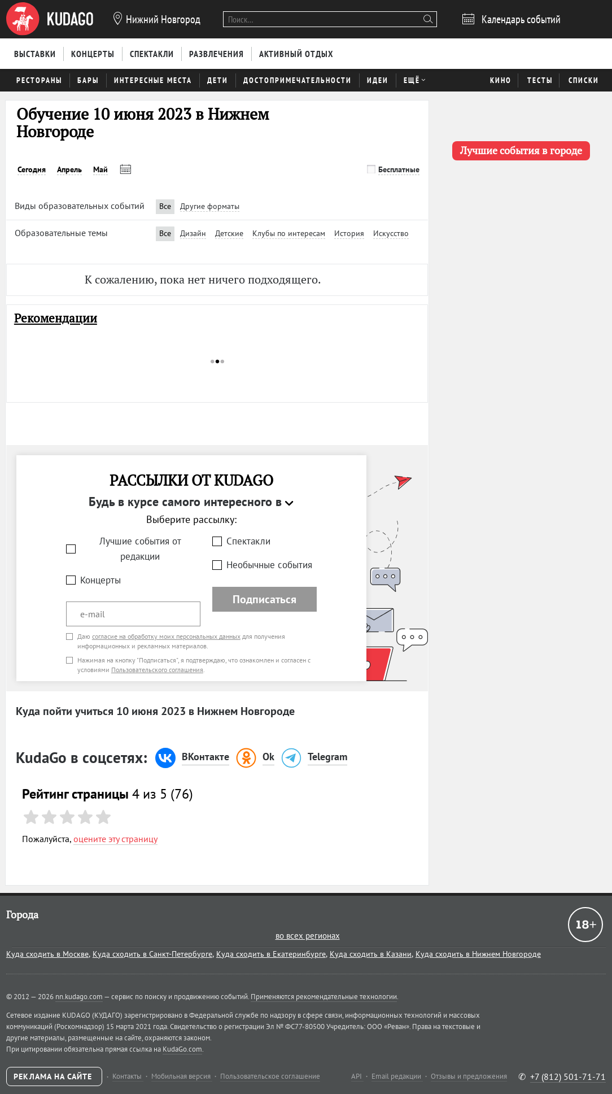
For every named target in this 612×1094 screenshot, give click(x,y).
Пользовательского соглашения (157, 669)
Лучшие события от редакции (140, 549)
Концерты (100, 580)
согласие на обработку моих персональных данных (166, 636)
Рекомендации (55, 318)
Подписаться (264, 599)
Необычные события (269, 565)
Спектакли (248, 541)
